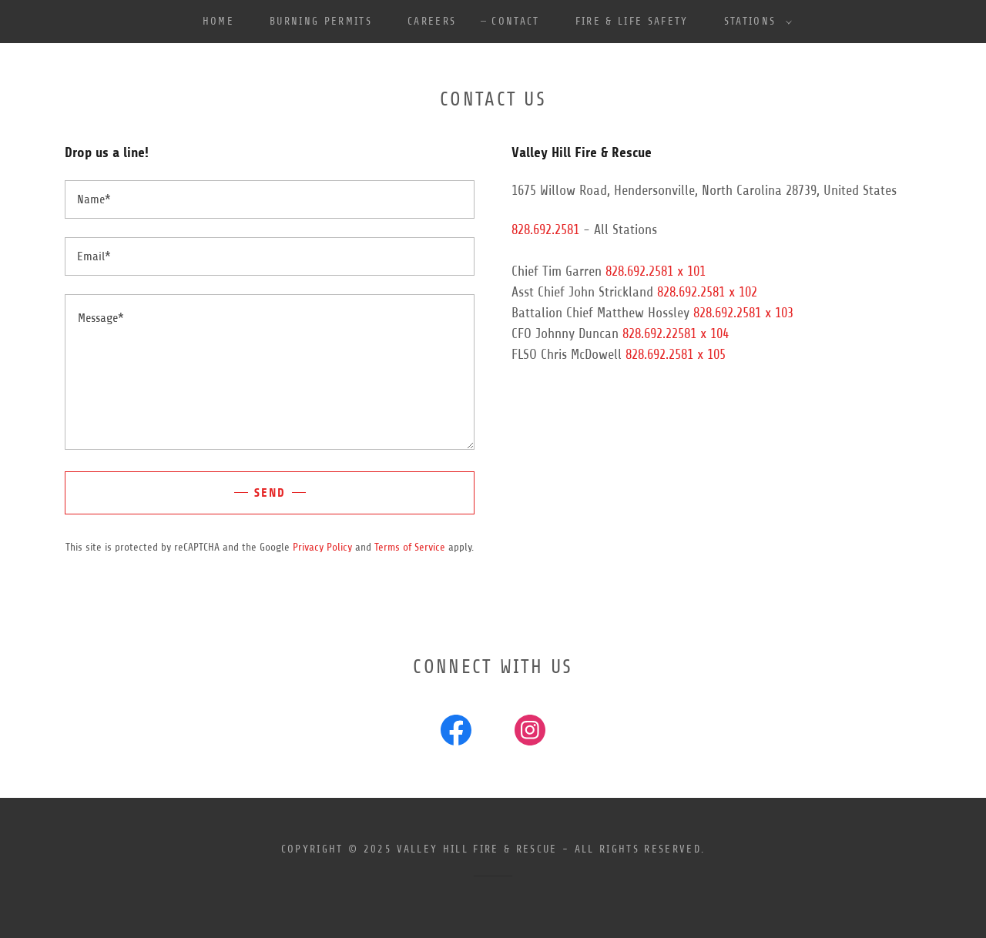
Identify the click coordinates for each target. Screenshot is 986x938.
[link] (456, 733)
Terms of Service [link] (409, 547)
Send (270, 492)
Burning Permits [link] (321, 21)
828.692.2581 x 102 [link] (707, 292)
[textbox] (270, 199)
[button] (754, 21)
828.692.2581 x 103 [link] (743, 312)
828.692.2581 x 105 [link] (675, 354)
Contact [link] (515, 21)
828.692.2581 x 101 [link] (655, 271)
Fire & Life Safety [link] (632, 21)
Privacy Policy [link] (322, 547)
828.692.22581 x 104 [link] (675, 333)
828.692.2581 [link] (545, 229)
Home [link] (218, 21)
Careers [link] (431, 21)
